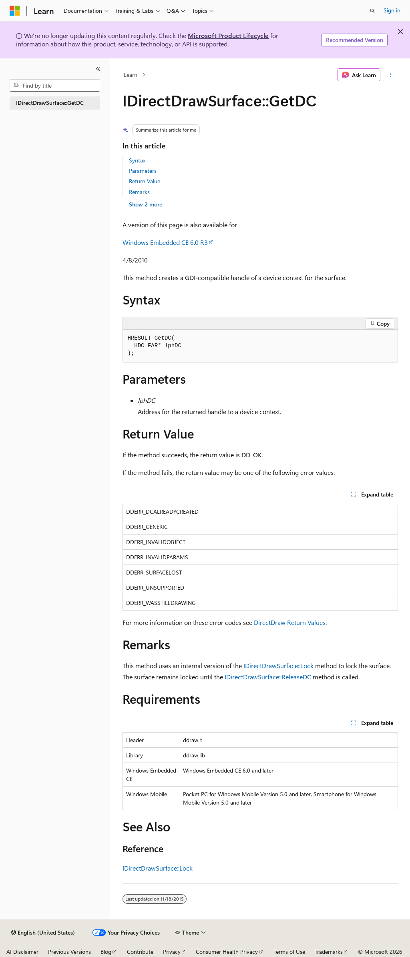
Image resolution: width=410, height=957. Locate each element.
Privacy (172, 951)
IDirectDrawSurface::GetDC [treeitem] (50, 102)
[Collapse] (98, 69)
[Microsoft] (15, 11)
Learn (130, 74)
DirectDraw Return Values (290, 622)
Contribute (140, 951)
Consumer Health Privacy (227, 951)
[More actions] (391, 74)
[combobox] (55, 85)
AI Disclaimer (22, 951)
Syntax (137, 160)
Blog (105, 951)
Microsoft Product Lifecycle (228, 35)
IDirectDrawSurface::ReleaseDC (268, 677)
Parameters (143, 170)
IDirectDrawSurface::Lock (278, 665)
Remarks (139, 192)
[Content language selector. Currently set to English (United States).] (43, 932)
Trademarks (329, 951)
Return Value (144, 181)
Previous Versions (69, 951)
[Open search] (372, 11)
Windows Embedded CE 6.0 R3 (165, 242)
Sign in (392, 10)
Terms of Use (289, 951)
